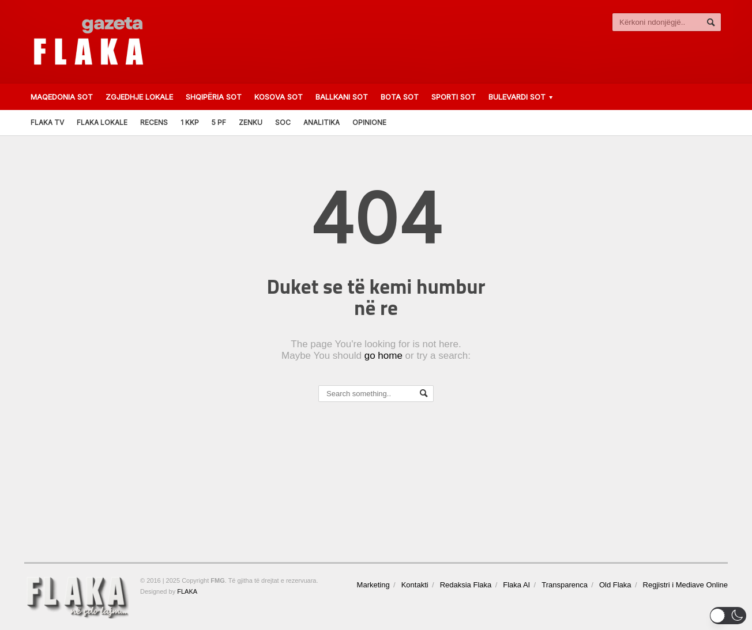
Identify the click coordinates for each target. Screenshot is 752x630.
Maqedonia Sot (62, 96)
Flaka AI (516, 584)
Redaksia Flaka (466, 584)
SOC (283, 122)
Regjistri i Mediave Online (685, 584)
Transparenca (565, 584)
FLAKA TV (47, 122)
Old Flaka (615, 584)
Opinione (369, 122)
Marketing (373, 584)
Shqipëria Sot (214, 96)
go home (383, 355)
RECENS (154, 122)
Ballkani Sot (341, 96)
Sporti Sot (453, 96)
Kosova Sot (278, 96)
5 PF (219, 122)
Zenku (250, 122)
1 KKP (190, 122)
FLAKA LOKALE (102, 122)
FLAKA (187, 591)
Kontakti (414, 584)
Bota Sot (400, 96)
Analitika (321, 122)
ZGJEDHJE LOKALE (139, 96)
